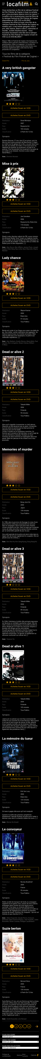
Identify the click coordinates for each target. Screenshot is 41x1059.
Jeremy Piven (27, 247)
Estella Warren (21, 341)
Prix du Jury (26, 61)
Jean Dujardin (28, 920)
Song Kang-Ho (32, 541)
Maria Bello (30, 341)
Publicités (34, 1055)
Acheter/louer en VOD (20, 108)
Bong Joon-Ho (25, 502)
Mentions (19, 1055)
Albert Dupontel (12, 918)
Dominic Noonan (12, 156)
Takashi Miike (25, 404)
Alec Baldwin (11, 341)
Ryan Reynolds (28, 249)
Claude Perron (23, 918)
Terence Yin (11, 639)
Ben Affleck (19, 247)
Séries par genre (9, 1040)
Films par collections (11, 1046)
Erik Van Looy (25, 791)
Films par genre (8, 1035)
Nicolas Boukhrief (27, 882)
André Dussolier (12, 1019)
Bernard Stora (25, 981)
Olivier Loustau (14, 921)
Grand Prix (5, 61)
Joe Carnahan (25, 216)
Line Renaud (22, 1019)
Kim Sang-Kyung (20, 541)
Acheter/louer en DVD (20, 115)
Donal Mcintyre (26, 120)
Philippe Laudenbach (27, 921)
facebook (38, 1055)
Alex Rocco (10, 247)
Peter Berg (11, 249)
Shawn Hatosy (23, 343)
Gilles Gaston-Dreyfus (16, 920)
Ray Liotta (18, 249)
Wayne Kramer (25, 310)
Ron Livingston (13, 343)
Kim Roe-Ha (11, 541)
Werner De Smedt (12, 822)
